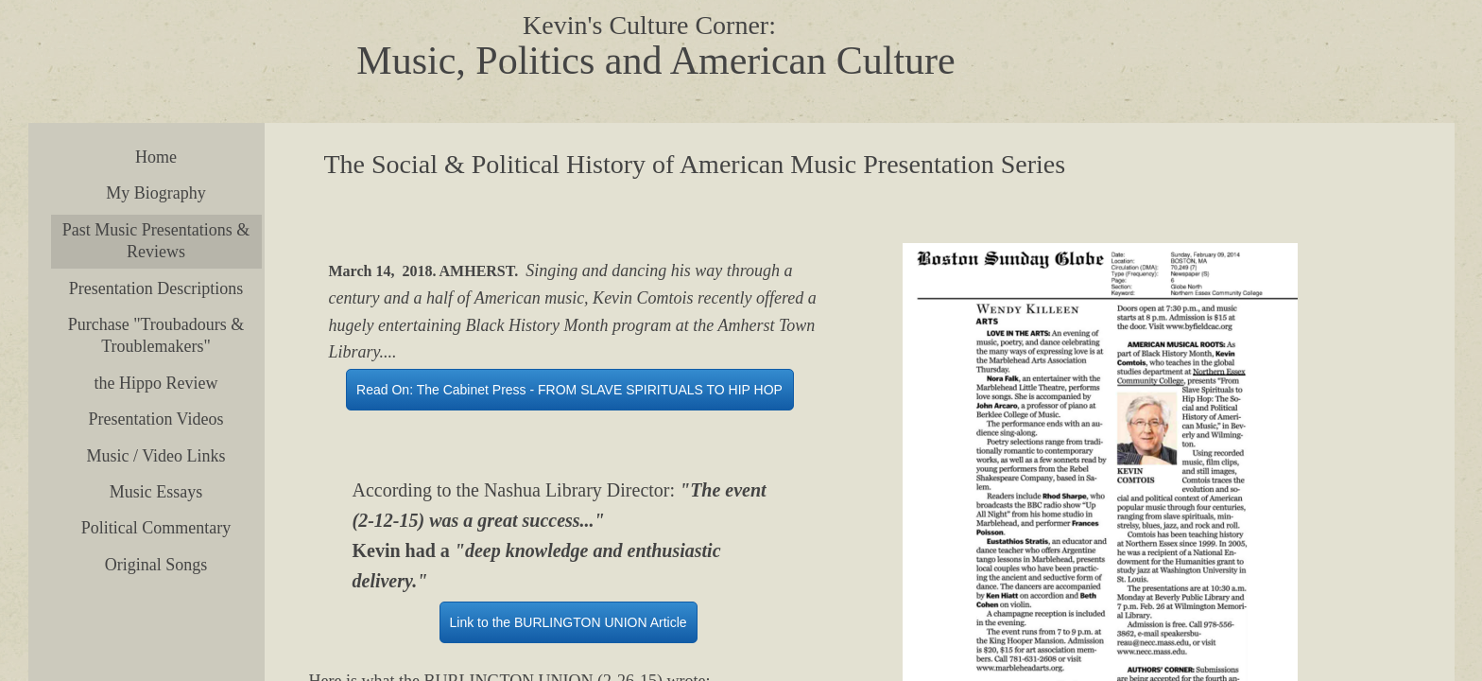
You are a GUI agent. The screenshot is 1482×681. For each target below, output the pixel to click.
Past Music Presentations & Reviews (156, 240)
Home (156, 157)
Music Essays (156, 491)
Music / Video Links (155, 455)
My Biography (156, 192)
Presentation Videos (155, 419)
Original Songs (156, 564)
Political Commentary (156, 527)
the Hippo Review (156, 383)
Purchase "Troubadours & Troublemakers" (156, 335)
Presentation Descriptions (156, 288)
